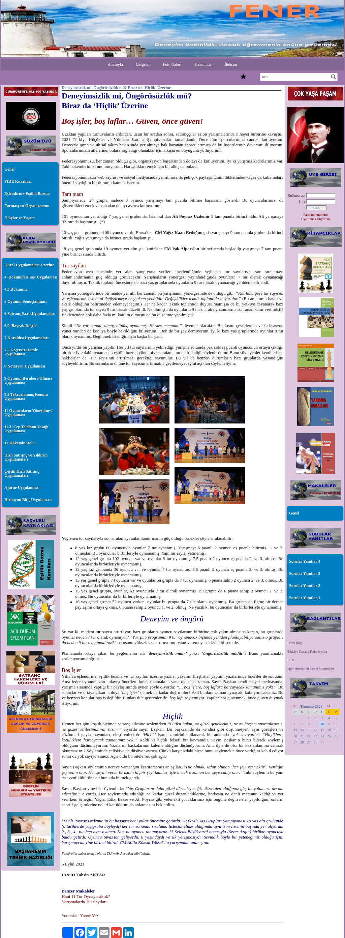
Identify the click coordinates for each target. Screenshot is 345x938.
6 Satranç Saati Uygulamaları (30, 313)
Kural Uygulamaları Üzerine (29, 265)
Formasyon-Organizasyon (26, 205)
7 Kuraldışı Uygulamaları (26, 337)
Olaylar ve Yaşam (19, 217)
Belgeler (143, 64)
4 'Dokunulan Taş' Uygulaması (30, 277)
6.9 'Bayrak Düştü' (20, 325)
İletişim (231, 64)
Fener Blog (295, 643)
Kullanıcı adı (296, 195)
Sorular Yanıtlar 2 (304, 585)
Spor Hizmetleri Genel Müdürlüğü (310, 669)
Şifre (302, 201)
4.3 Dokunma (16, 289)
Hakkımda (203, 64)
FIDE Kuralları (17, 181)
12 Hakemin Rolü (19, 443)
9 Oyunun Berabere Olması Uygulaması (28, 380)
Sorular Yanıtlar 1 (304, 597)
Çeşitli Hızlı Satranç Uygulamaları (21, 473)
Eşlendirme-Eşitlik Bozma (27, 193)
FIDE (291, 660)
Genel (9, 169)
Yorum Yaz (89, 915)
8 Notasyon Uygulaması (24, 366)
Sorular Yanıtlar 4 (304, 561)
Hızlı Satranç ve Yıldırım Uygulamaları (26, 457)
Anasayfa (115, 64)
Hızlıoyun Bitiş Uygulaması (28, 499)
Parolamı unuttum (316, 214)
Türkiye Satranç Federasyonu (307, 651)
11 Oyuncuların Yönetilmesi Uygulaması (28, 412)
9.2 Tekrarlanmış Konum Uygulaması (26, 396)
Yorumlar (69, 915)
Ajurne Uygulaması (21, 487)
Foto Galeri (172, 64)
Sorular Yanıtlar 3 (304, 573)
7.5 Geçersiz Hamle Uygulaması (21, 352)
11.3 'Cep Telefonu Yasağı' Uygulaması (27, 428)
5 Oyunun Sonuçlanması (25, 301)
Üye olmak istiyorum (315, 219)
